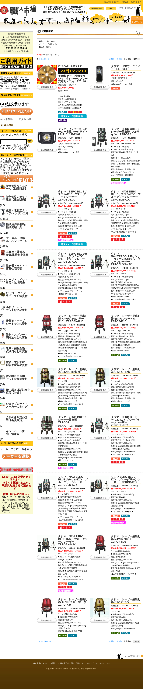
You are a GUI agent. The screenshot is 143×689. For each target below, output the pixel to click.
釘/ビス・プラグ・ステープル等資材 (17, 295)
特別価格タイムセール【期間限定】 (16, 187)
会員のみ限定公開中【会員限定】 (16, 419)
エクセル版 (25, 119)
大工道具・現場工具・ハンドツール (16, 240)
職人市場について (111, 2)
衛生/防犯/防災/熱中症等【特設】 (18, 391)
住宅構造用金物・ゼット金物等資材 (16, 377)
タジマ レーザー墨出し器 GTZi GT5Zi (125, 601)
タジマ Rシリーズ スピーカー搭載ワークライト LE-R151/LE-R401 (74, 132)
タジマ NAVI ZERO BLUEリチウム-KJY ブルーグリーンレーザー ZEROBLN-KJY (73, 480)
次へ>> (47, 59)
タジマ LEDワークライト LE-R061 (125, 67)
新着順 (119, 59)
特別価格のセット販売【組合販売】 (16, 198)
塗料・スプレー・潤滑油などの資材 (16, 336)
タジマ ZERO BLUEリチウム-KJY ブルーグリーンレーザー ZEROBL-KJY (125, 421)
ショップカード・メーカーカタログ (16, 405)
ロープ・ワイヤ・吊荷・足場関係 (16, 281)
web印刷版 (6, 119)
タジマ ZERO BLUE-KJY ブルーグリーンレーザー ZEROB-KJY (125, 479)
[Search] (13, 141)
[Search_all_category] (2, 135)
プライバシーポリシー (101, 663)
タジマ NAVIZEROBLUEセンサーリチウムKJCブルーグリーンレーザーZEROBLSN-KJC (125, 259)
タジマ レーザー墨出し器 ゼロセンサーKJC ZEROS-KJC (125, 318)
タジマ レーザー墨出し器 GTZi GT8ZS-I (125, 370)
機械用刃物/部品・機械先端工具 (17, 226)
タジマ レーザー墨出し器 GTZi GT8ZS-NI (73, 370)
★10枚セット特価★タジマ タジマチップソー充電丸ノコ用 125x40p (74, 78)
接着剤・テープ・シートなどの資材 (16, 322)
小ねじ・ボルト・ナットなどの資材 (16, 309)
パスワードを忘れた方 (127, 8)
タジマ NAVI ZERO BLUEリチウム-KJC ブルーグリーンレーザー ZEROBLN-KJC (126, 195)
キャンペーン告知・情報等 (15, 433)
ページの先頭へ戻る (132, 656)
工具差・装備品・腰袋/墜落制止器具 (17, 253)
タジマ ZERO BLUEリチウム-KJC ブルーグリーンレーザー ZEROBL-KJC (72, 195)
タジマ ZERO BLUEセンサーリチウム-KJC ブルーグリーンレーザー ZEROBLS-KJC (74, 257)
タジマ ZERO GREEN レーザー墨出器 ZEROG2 (73, 420)
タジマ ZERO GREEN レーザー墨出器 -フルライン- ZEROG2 (126, 132)
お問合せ (53, 663)
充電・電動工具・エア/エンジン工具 (17, 212)
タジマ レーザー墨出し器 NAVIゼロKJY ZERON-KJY (125, 539)
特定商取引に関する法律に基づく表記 (75, 663)
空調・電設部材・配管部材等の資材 (16, 364)
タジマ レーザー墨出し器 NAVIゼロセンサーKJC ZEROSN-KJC (73, 318)
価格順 (111, 59)
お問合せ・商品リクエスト (132, 2)
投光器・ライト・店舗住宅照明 (16, 267)
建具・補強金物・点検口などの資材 (16, 350)
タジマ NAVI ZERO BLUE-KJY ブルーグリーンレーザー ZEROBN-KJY (73, 540)
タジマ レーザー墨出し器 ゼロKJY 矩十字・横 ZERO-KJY (73, 602)
